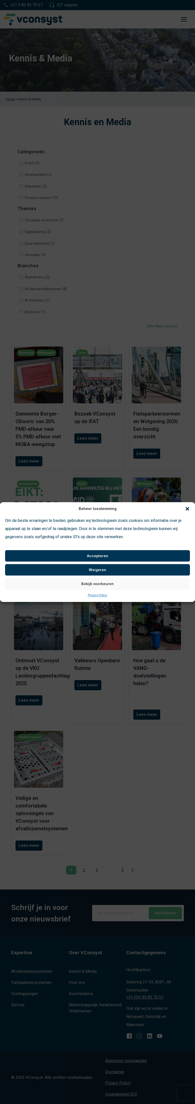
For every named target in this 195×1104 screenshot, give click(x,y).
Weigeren (97, 570)
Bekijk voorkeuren (97, 584)
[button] (187, 508)
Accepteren (97, 556)
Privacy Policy (97, 595)
